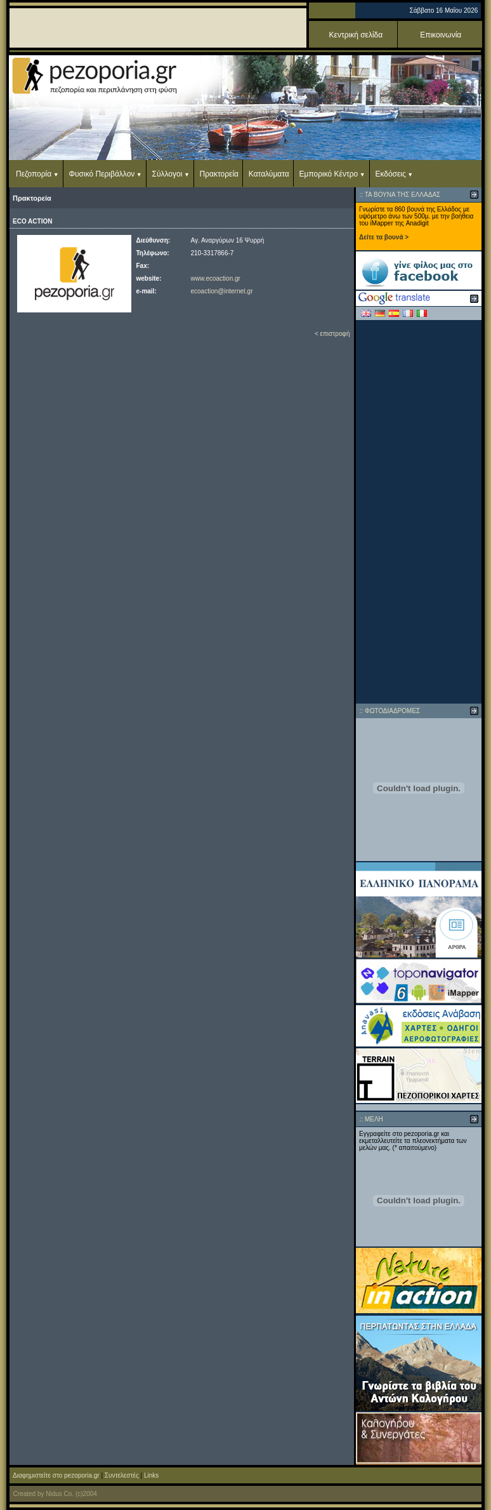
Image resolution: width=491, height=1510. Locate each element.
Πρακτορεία (219, 174)
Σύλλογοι (167, 174)
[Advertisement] (419, 511)
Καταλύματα (269, 174)
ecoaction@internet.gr (222, 291)
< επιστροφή (332, 333)
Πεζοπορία (33, 174)
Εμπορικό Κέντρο (328, 174)
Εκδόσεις (390, 174)
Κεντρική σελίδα (356, 34)
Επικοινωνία (440, 34)
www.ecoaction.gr (215, 278)
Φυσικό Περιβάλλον (101, 174)
